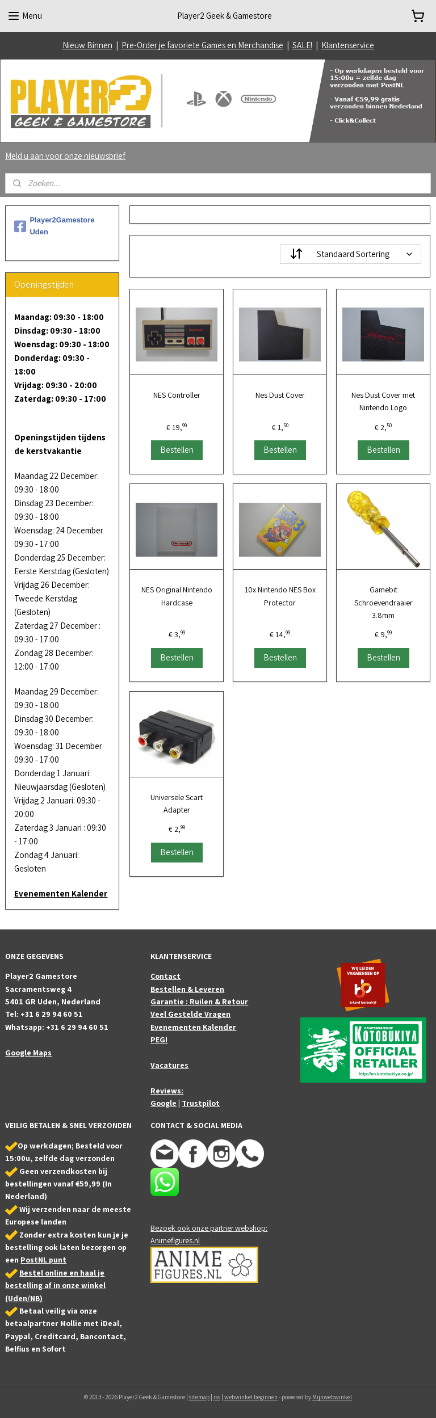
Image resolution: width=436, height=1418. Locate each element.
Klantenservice (347, 45)
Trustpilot (201, 1103)
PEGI (158, 1039)
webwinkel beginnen (251, 1397)
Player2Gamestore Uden (54, 226)
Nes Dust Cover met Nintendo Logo (384, 401)
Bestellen (177, 449)
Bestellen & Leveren (187, 989)
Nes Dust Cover (280, 395)
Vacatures (169, 1065)
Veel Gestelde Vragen (190, 1014)
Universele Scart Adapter (177, 803)
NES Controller (176, 395)
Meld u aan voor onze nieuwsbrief (65, 155)
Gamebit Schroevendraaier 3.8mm (383, 602)
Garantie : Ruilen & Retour (199, 1001)
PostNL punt (43, 1260)
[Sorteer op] (351, 254)
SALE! (302, 45)
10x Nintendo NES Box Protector (280, 595)
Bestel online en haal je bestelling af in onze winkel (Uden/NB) (55, 1285)
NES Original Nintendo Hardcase (176, 595)
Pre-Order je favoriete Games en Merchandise (202, 45)
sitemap (199, 1397)
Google (163, 1103)
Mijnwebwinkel (332, 1397)
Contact (165, 976)
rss (216, 1397)
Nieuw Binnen (87, 45)
